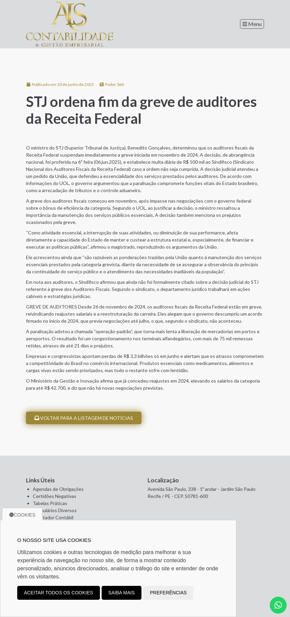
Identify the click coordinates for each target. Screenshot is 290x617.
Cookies (22, 515)
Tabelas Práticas (50, 503)
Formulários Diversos (55, 510)
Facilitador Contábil (53, 517)
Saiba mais (121, 592)
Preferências (168, 592)
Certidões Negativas (54, 496)
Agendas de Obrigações (58, 489)
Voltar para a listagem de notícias (83, 418)
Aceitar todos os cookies (58, 592)
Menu (252, 24)
